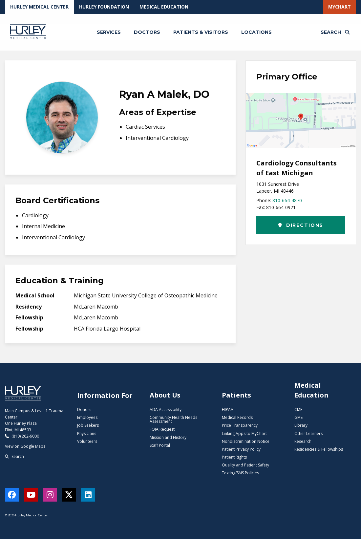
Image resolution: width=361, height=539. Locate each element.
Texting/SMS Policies (240, 473)
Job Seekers (88, 425)
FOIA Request (162, 429)
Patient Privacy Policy (241, 449)
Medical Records (237, 417)
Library (301, 425)
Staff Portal (160, 445)
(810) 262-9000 (22, 436)
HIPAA (227, 409)
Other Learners (308, 433)
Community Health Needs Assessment (173, 419)
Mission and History (168, 437)
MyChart (339, 7)
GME (298, 417)
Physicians (86, 433)
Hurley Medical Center (39, 7)
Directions (300, 225)
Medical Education (163, 7)
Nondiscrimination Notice (245, 441)
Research (302, 441)
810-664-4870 (287, 200)
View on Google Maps (25, 446)
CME (298, 409)
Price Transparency (240, 425)
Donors (84, 409)
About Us (165, 395)
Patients (236, 395)
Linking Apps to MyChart (244, 433)
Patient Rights (234, 457)
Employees (87, 417)
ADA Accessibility (165, 409)
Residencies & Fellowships (318, 449)
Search (14, 456)
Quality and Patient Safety (245, 465)
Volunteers (87, 441)
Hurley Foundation (104, 7)
